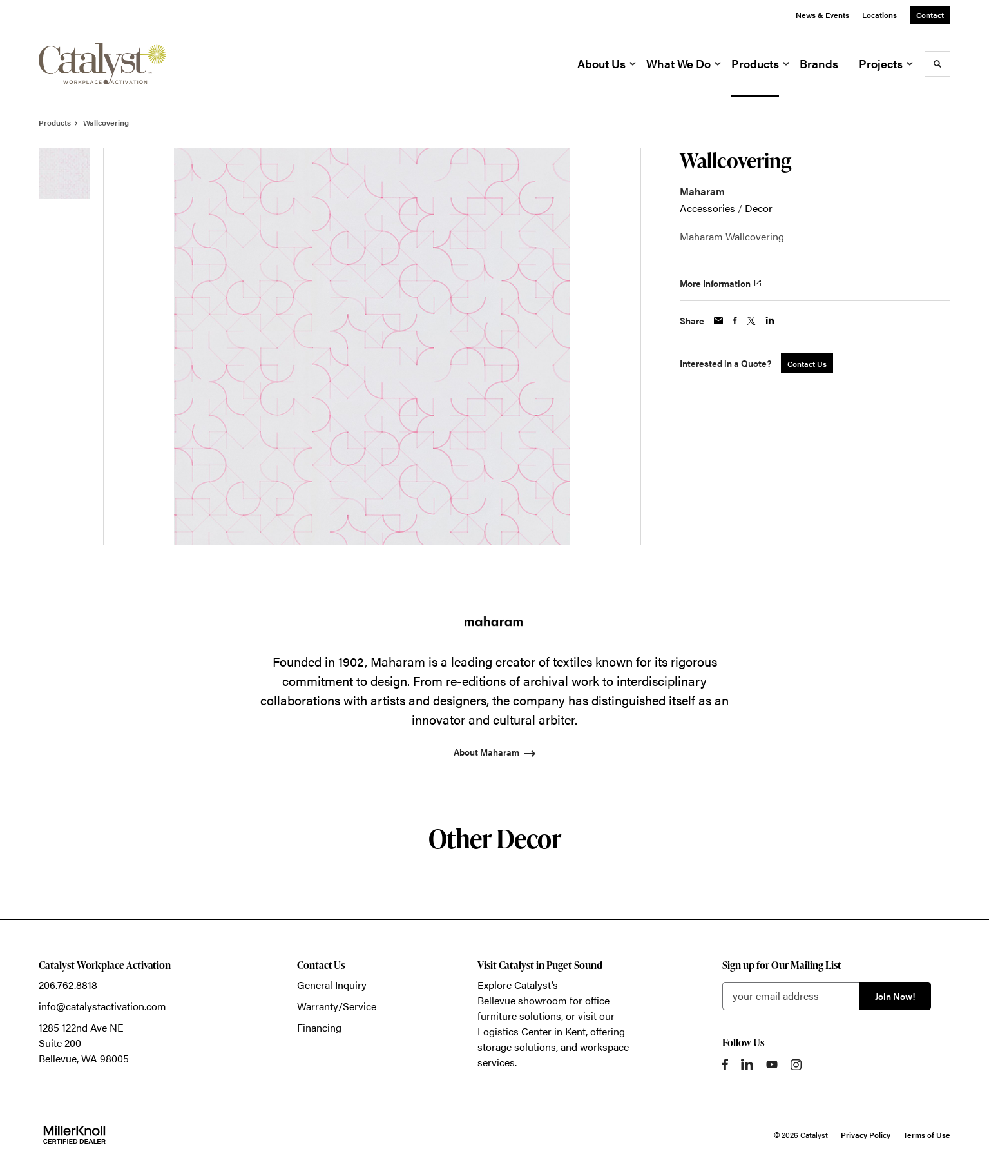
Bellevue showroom (522, 1000)
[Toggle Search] (937, 64)
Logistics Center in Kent (531, 1031)
